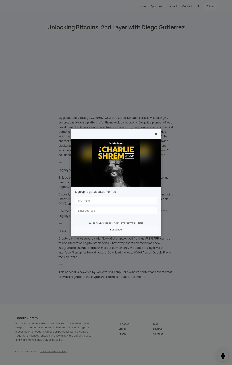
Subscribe (116, 229)
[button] (156, 134)
